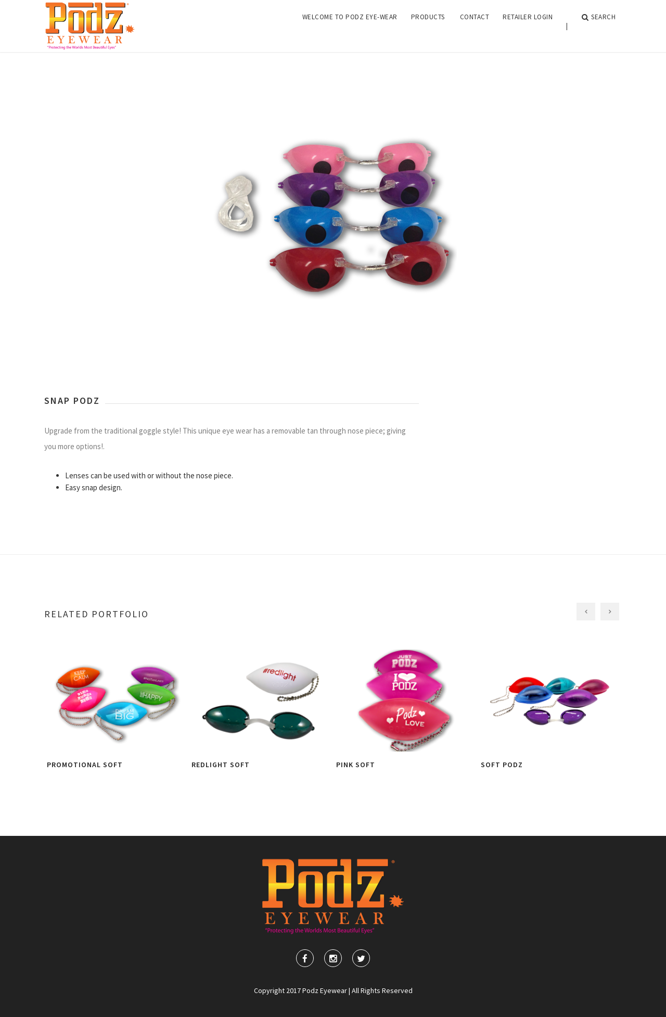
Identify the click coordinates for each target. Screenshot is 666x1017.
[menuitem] (350, 26)
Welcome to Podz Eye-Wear (350, 25)
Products (428, 25)
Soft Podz (502, 764)
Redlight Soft (220, 764)
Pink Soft (355, 764)
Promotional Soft (85, 764)
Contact (475, 25)
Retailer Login (528, 25)
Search (599, 26)
